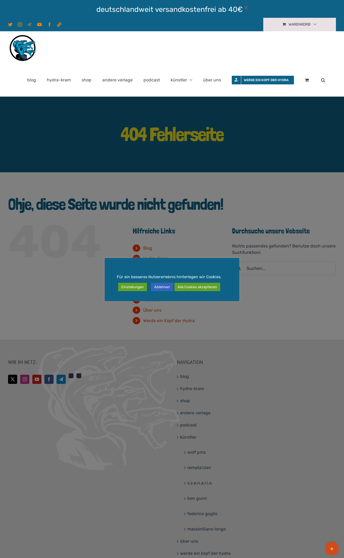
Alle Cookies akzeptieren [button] (197, 287)
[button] (323, 80)
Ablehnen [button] (162, 287)
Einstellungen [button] (132, 287)
